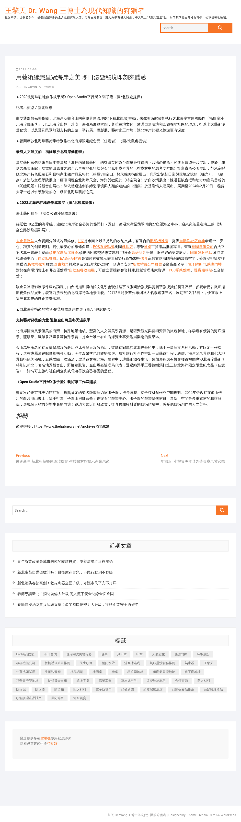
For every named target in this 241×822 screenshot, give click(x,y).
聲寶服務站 (203, 270)
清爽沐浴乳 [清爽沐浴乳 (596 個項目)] (132, 663)
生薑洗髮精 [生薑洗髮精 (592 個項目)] (53, 672)
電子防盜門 (197, 264)
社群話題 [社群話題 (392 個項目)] (76, 672)
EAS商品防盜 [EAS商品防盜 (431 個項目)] (25, 654)
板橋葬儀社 (37, 264)
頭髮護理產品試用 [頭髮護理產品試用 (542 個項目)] (29, 698)
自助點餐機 (47, 258)
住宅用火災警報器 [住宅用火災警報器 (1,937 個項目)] (79, 654)
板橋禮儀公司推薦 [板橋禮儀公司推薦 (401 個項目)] (57, 663)
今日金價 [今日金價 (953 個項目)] (50, 654)
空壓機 (45, 738)
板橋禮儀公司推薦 (147, 264)
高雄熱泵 (138, 252)
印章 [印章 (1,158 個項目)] (139, 654)
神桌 (147, 247)
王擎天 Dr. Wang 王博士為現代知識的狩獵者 (75, 11)
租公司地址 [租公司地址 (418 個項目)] (135, 672)
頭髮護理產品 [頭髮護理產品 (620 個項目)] (213, 689)
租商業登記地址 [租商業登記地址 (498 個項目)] (164, 672)
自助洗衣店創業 (192, 241)
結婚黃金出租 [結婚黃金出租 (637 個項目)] (57, 680)
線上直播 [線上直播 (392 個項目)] (83, 680)
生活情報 (49, 87)
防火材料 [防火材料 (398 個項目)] (203, 680)
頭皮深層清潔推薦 (63, 252)
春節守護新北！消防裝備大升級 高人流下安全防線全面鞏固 (65, 594)
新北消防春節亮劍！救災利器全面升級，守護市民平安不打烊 (66, 583)
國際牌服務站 (201, 252)
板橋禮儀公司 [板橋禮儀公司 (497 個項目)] (25, 663)
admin (32, 87)
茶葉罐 (52, 744)
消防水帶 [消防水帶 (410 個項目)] (108, 663)
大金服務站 (25, 241)
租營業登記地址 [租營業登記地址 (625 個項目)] (27, 680)
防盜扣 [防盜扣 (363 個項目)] (59, 689)
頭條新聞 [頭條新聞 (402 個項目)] (127, 689)
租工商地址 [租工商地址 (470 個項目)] (193, 672)
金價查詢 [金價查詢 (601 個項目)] (181, 680)
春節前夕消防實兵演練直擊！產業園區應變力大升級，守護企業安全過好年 (77, 604)
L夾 (81, 241)
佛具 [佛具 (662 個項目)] (104, 654)
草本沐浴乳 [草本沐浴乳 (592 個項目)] (129, 680)
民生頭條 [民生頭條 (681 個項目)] (86, 663)
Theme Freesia (197, 815)
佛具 (144, 258)
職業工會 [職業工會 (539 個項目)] (105, 680)
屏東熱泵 (61, 264)
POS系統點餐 (104, 247)
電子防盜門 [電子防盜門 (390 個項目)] (104, 689)
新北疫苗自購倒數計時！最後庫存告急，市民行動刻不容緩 (65, 572)
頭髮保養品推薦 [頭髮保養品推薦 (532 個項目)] (183, 689)
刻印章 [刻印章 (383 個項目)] (122, 654)
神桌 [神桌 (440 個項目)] (115, 672)
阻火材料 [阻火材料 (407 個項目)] (79, 689)
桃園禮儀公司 (203, 247)
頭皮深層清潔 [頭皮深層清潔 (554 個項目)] (152, 689)
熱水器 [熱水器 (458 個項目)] (189, 663)
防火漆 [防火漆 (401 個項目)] (40, 689)
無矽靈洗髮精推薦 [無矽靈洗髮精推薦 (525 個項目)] (162, 663)
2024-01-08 (26, 69)
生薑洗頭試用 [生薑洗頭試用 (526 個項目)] (25, 672)
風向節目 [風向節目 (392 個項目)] (57, 698)
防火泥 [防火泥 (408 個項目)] (21, 689)
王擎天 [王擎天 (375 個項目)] (208, 663)
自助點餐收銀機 (82, 270)
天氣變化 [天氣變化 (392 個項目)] (158, 654)
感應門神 (214, 264)
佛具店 (127, 247)
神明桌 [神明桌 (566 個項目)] (97, 672)
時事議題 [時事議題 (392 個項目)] (203, 654)
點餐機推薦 (159, 241)
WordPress (228, 815)
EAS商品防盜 (70, 258)
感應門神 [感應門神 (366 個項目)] (180, 654)
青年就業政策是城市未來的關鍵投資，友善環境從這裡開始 (65, 561)
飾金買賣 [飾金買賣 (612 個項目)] (79, 698)
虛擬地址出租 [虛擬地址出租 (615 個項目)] (156, 680)
